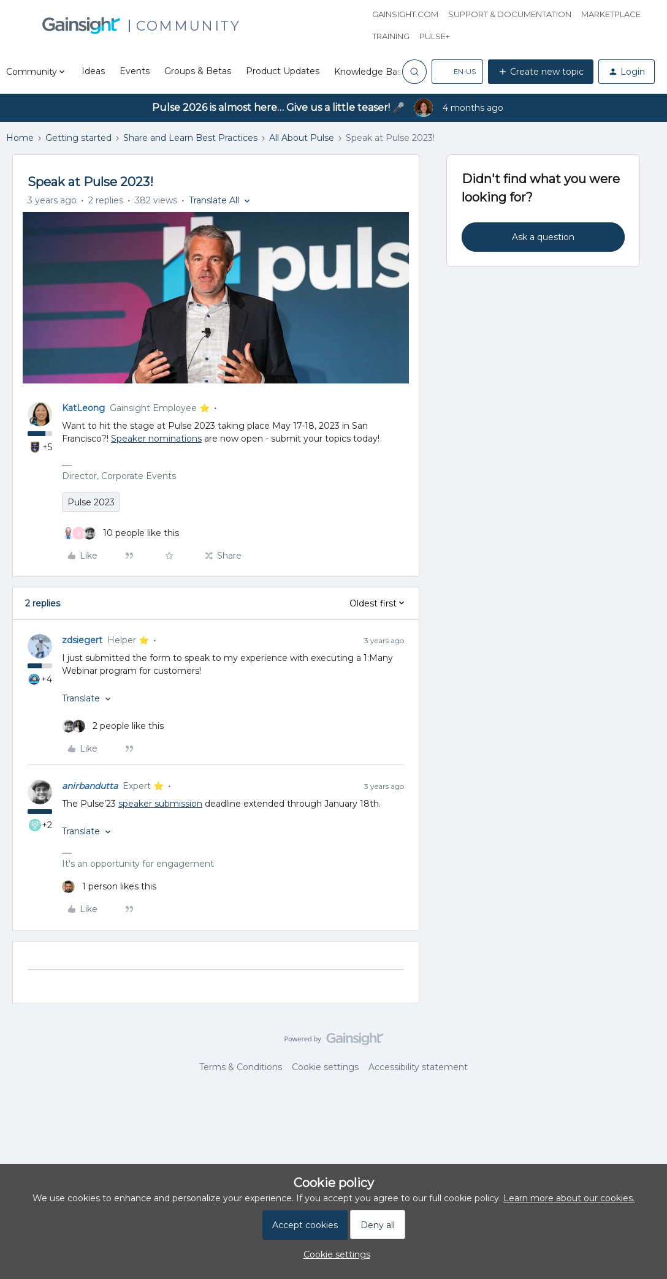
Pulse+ (434, 36)
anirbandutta (90, 785)
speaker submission (160, 803)
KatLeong (83, 407)
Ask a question (543, 237)
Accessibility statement (418, 1067)
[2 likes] (113, 726)
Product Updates (282, 71)
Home (20, 137)
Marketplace (611, 14)
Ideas (93, 71)
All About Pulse (301, 137)
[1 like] (109, 886)
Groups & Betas (197, 71)
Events (135, 71)
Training (391, 36)
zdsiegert (82, 640)
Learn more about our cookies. (569, 1198)
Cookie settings (325, 1067)
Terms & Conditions (240, 1067)
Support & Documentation (509, 14)
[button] (457, 71)
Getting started (78, 137)
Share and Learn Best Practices (190, 137)
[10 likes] (120, 533)
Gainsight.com (405, 14)
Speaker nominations (156, 438)
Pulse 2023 (91, 502)
